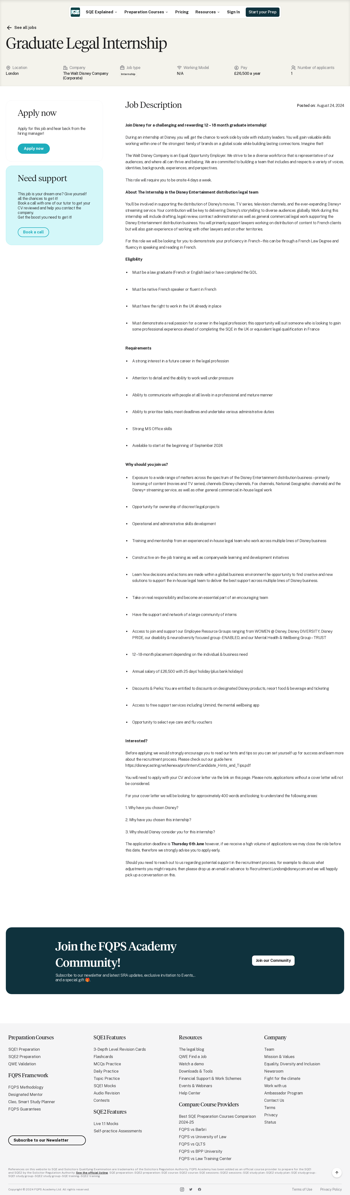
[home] (75, 12)
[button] (102, 12)
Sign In (233, 12)
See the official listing (92, 1172)
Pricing (182, 12)
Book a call (33, 232)
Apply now (34, 148)
